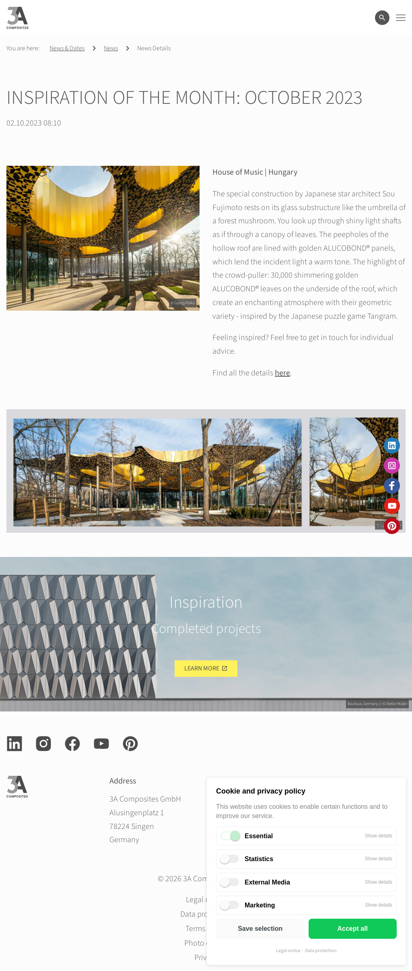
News (111, 48)
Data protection (321, 950)
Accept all (352, 928)
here (282, 373)
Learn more (201, 668)
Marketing (260, 905)
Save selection (260, 928)
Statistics (259, 859)
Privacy (206, 957)
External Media (267, 882)
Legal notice (288, 950)
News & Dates (66, 48)
